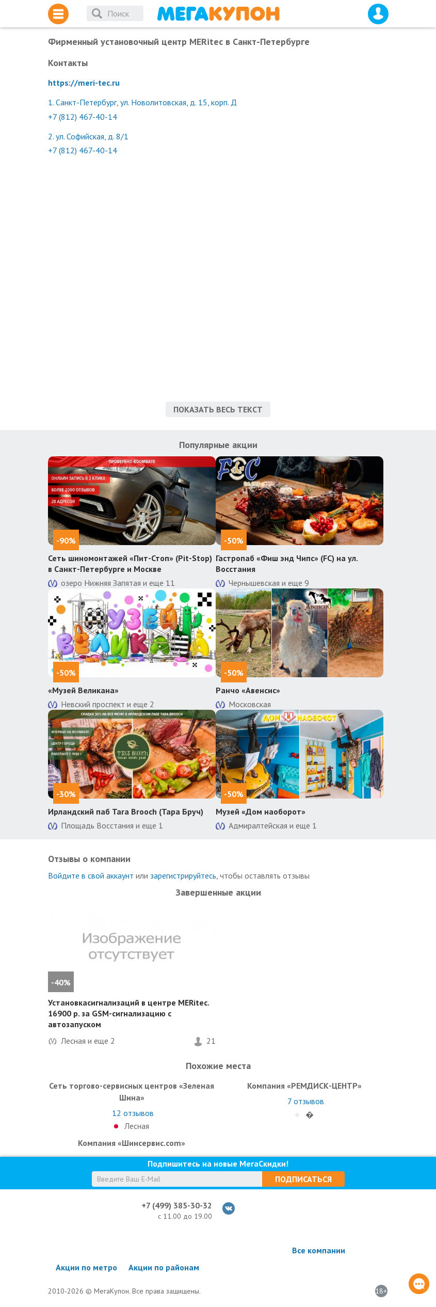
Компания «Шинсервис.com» (131, 1143)
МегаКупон (218, 14)
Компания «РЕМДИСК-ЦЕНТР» (304, 1085)
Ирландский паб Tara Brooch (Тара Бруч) (125, 811)
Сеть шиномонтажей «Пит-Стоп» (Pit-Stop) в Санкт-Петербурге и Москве (130, 563)
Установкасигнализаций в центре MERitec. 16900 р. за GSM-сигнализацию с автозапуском (128, 1013)
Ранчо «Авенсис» (248, 690)
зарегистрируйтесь (183, 875)
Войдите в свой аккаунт (91, 875)
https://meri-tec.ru (84, 82)
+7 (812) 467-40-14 (82, 116)
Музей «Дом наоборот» (260, 811)
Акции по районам (163, 1267)
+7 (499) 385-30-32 (176, 1205)
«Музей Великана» (83, 690)
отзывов (133, 1113)
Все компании (318, 1250)
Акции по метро (86, 1267)
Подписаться (303, 1179)
